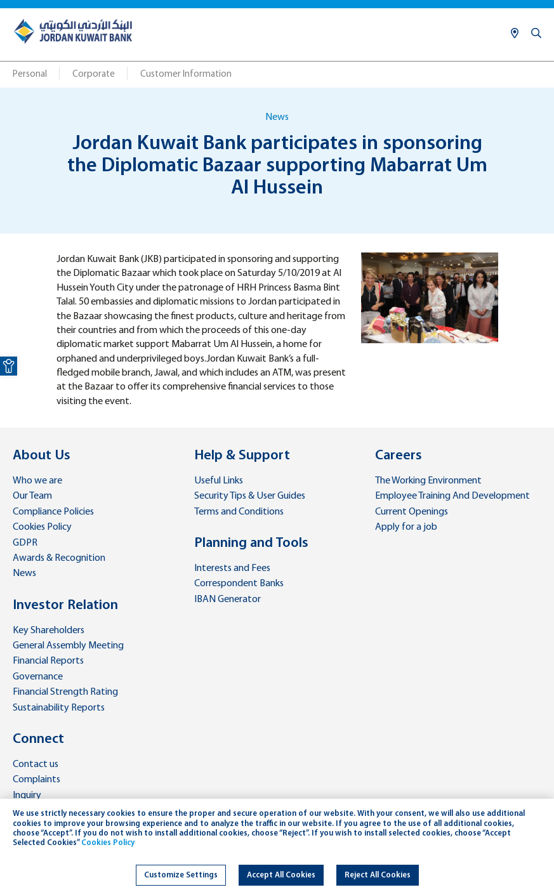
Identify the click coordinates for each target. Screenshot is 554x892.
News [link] (24, 573)
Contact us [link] (35, 764)
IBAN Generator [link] (227, 599)
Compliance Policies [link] (53, 512)
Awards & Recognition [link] (59, 558)
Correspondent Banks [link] (239, 584)
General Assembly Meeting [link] (68, 646)
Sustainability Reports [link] (59, 708)
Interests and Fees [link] (232, 568)
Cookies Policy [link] (42, 527)
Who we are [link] (37, 481)
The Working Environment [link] (428, 481)
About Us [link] (41, 456)
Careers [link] (398, 456)
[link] (8, 366)
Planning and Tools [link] (251, 543)
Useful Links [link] (218, 481)
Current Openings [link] (411, 512)
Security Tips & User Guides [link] (249, 496)
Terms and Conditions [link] (239, 512)
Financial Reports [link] (48, 661)
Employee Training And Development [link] (452, 496)
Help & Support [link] (242, 456)
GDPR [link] (25, 543)
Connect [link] (38, 739)
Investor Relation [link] (65, 605)
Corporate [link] (93, 74)
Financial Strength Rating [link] (65, 692)
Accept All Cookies (281, 875)
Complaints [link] (36, 780)
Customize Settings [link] (181, 875)
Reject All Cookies (378, 875)
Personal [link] (30, 74)
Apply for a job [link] (406, 527)
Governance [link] (38, 677)
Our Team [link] (32, 496)
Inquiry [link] (27, 795)
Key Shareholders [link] (48, 631)
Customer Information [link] (186, 74)
